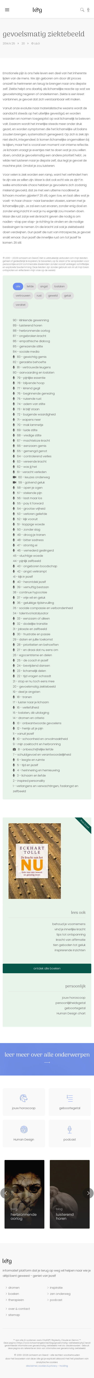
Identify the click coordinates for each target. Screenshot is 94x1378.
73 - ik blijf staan (26, 409)
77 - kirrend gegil (26, 388)
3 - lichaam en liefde (29, 775)
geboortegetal (74, 1008)
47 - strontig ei (25, 545)
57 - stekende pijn (27, 493)
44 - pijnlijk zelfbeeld (27, 561)
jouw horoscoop (73, 998)
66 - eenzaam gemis (29, 446)
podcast (56, 1300)
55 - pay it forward (28, 503)
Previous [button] (5, 1193)
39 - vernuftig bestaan (31, 587)
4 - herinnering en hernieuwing (36, 770)
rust (39, 295)
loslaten (59, 286)
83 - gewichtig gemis (30, 357)
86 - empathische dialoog (31, 341)
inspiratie (56, 1288)
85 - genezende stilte (28, 346)
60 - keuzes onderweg (31, 477)
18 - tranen (22, 697)
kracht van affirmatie (70, 940)
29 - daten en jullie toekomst (33, 639)
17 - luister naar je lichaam (31, 702)
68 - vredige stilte (27, 435)
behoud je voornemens (68, 924)
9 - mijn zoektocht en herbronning (37, 744)
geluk (67, 295)
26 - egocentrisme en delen (32, 655)
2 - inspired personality (29, 781)
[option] (70, 1194)
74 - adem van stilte (29, 404)
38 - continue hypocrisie (30, 592)
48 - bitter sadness (28, 540)
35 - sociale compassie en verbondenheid (43, 608)
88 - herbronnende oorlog (31, 331)
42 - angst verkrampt (30, 571)
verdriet (21, 305)
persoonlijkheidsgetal (70, 1003)
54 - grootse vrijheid (29, 509)
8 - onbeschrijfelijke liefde (33, 749)
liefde (30, 286)
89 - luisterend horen (27, 325)
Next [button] (88, 1193)
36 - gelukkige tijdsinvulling (33, 603)
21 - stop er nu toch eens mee (34, 681)
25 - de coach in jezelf (30, 660)
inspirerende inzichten (70, 950)
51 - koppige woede (29, 524)
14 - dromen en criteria (28, 718)
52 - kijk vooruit (25, 519)
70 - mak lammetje (28, 425)
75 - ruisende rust (27, 399)
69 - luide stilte (25, 430)
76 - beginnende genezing (34, 393)
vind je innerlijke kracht (70, 929)
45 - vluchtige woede (28, 556)
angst (44, 286)
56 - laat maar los (27, 498)
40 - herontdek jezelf (29, 582)
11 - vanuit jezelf (23, 734)
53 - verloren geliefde (30, 514)
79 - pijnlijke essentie (29, 378)
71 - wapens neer (27, 420)
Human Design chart (71, 1013)
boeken (13, 1294)
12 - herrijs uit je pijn (28, 728)
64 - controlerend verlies (32, 456)
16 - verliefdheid (26, 707)
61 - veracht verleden (30, 472)
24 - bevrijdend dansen (31, 666)
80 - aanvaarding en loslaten (33, 372)
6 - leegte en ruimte (29, 760)
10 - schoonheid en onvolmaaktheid (40, 739)
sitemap (14, 1315)
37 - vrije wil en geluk (29, 598)
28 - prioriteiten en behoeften (36, 645)
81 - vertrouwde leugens (32, 367)
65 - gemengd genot (30, 451)
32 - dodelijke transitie (30, 624)
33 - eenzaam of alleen (31, 618)
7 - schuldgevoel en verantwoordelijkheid (42, 755)
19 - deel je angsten (26, 692)
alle (18, 286)
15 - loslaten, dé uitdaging (31, 713)
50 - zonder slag (26, 529)
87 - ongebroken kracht (29, 336)
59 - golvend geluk (29, 482)
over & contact (19, 1309)
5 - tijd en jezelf (25, 765)
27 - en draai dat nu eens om (35, 650)
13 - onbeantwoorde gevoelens (37, 723)
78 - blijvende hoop (29, 383)
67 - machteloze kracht (31, 441)
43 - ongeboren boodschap (35, 566)
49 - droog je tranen (29, 535)
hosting (64, 1365)
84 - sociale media (26, 352)
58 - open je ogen (28, 488)
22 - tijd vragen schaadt (32, 676)
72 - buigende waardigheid (34, 414)
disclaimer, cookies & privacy (41, 1365)
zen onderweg (60, 1294)
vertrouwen (23, 295)
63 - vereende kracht (30, 461)
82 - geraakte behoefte (29, 362)
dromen (14, 1288)
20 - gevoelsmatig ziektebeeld (34, 686)
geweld (53, 295)
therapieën (16, 1300)
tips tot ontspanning (71, 934)
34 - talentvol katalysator (30, 613)
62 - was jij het (25, 467)
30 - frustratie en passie (31, 634)
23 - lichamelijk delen (29, 671)
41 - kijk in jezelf (23, 577)
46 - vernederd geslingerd (33, 550)
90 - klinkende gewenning (31, 320)
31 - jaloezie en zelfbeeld (30, 629)
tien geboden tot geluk (69, 945)
